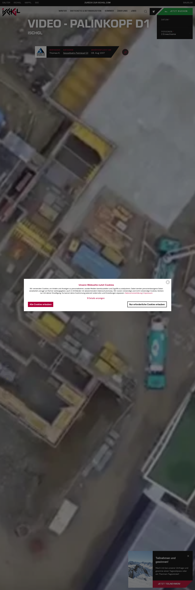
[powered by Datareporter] (167, 284)
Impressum (148, 293)
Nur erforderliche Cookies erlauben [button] (147, 304)
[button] (96, 298)
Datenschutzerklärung (133, 293)
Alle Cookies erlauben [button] (41, 304)
